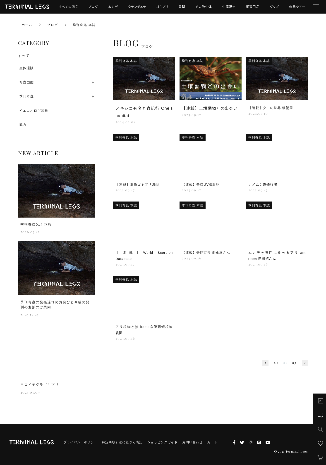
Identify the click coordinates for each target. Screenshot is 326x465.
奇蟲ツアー (297, 6)
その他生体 (203, 6)
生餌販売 (229, 6)
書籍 (181, 6)
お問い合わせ (192, 442)
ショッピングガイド (162, 442)
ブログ (93, 6)
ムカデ (113, 6)
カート (212, 442)
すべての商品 (68, 6)
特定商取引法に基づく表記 (122, 442)
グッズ (274, 6)
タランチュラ (137, 6)
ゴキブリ (162, 6)
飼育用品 (252, 6)
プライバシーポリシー (80, 442)
